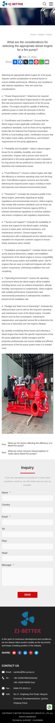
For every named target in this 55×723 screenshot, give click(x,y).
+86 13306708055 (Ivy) (23, 681)
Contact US (10, 664)
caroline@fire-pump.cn (23, 671)
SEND (27, 593)
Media (42, 34)
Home (34, 34)
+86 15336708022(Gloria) (25, 677)
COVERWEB (38, 719)
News (49, 34)
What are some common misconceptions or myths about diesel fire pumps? (30, 452)
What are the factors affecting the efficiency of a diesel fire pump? (29, 444)
